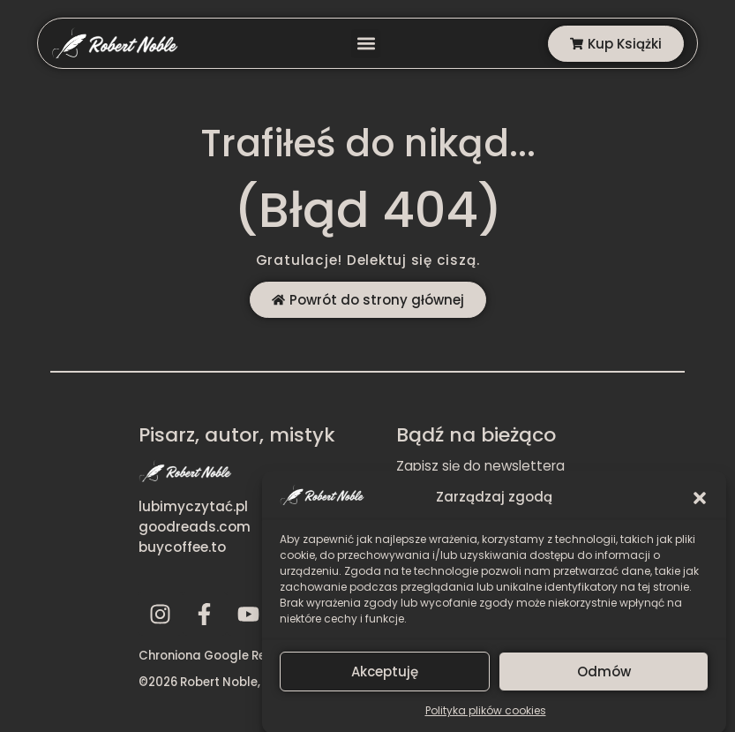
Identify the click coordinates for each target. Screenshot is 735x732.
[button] (700, 504)
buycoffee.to (182, 547)
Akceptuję (384, 678)
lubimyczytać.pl (193, 506)
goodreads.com (195, 526)
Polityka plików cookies (485, 717)
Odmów (604, 678)
